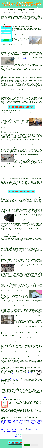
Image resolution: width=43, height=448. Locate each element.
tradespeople (23, 371)
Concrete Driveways (19, 429)
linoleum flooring (12, 373)
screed (29, 45)
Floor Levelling (22, 420)
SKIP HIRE (29, 374)
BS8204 (24, 58)
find (4, 385)
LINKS (30, 7)
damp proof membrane (22, 131)
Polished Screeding (33, 423)
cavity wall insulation (26, 377)
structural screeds (13, 407)
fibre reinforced (28, 85)
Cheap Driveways (10, 429)
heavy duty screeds (23, 102)
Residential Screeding (32, 421)
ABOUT (32, 7)
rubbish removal (8, 377)
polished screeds (4, 310)
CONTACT (35, 7)
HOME (27, 7)
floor (25, 301)
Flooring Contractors (21, 422)
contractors (31, 57)
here (5, 397)
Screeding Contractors (15, 423)
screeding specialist (28, 17)
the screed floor (6, 291)
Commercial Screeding (12, 428)
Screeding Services (11, 422)
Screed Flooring (7, 420)
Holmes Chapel (21, 194)
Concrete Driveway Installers (30, 429)
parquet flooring (14, 374)
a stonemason (31, 372)
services (24, 202)
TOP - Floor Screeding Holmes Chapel (9, 431)
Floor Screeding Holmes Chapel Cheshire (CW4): (11, 15)
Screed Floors (4, 428)
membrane (7, 136)
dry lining (26, 378)
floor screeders (36, 199)
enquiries (40, 380)
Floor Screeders (15, 420)
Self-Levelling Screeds (32, 420)
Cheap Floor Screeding (22, 421)
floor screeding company (23, 28)
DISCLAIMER (40, 7)
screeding (21, 201)
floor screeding (35, 412)
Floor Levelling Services (26, 427)
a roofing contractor (17, 379)
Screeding (17, 427)
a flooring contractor (30, 373)
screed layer (9, 122)
